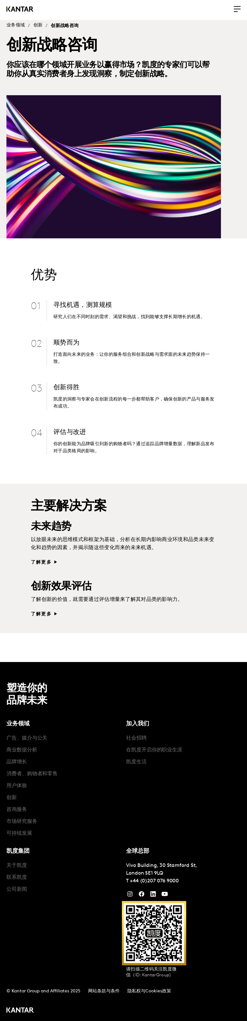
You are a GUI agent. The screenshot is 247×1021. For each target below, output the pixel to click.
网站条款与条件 (104, 988)
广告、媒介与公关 (26, 735)
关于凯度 (16, 862)
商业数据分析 (21, 747)
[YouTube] (153, 892)
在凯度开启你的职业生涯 (154, 747)
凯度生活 (136, 759)
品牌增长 (16, 759)
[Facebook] (141, 892)
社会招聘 (136, 735)
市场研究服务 (21, 818)
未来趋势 (51, 524)
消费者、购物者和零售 (32, 771)
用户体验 (16, 783)
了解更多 (41, 559)
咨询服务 (16, 806)
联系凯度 (16, 874)
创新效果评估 (61, 584)
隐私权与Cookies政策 (149, 988)
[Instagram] (130, 892)
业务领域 (15, 25)
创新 (38, 25)
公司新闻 (16, 886)
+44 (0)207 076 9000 (154, 878)
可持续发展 (19, 830)
